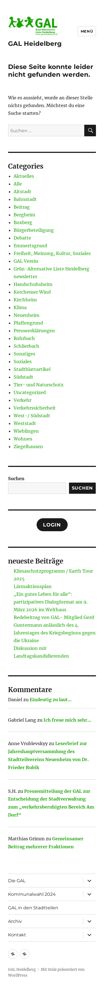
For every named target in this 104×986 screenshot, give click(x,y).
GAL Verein (26, 261)
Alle (18, 184)
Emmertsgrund (30, 245)
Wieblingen (26, 431)
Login (52, 525)
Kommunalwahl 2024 (32, 894)
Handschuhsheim (33, 284)
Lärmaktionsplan (33, 586)
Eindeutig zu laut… (51, 699)
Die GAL (17, 880)
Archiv (15, 921)
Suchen (16, 478)
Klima (20, 307)
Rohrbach (24, 338)
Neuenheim (26, 315)
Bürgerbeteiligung (34, 230)
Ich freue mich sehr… (67, 720)
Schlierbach (26, 346)
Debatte (22, 238)
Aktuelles (24, 176)
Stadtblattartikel (32, 369)
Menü (87, 31)
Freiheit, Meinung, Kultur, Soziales (52, 253)
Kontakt (17, 934)
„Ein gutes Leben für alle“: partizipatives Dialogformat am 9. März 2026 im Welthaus (51, 601)
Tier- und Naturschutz (39, 384)
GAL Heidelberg (35, 43)
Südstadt (23, 377)
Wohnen (23, 439)
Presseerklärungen (34, 330)
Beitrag (22, 207)
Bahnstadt (25, 199)
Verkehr (22, 400)
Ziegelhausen (28, 446)
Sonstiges (24, 354)
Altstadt (22, 191)
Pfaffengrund (28, 323)
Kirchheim (25, 299)
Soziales (23, 361)
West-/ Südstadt (32, 415)
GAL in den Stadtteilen (33, 907)
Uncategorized (30, 392)
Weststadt (25, 423)
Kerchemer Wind (32, 292)
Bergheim (24, 214)
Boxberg (23, 222)
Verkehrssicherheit (35, 408)
